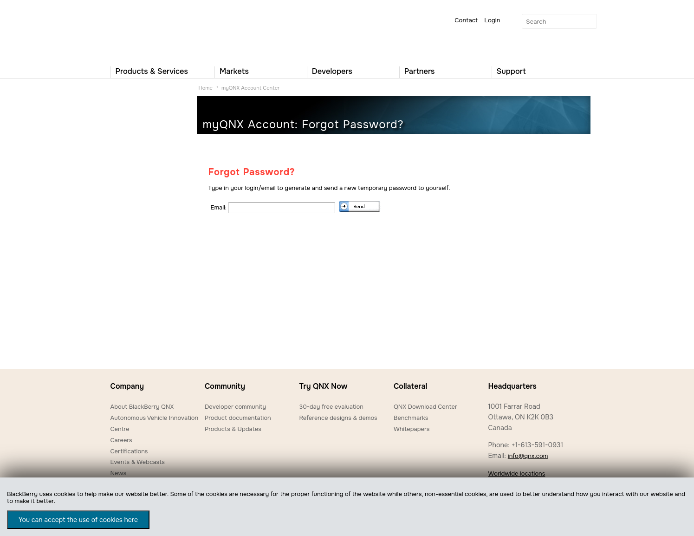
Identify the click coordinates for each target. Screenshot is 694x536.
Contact (466, 20)
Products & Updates (233, 429)
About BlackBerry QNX (142, 407)
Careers (121, 440)
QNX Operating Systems (138, 30)
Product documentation (238, 418)
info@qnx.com (528, 456)
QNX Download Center (425, 407)
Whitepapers (411, 429)
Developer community (235, 407)
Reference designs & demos (338, 418)
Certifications (129, 451)
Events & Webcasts (137, 462)
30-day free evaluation (331, 407)
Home (206, 88)
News (118, 473)
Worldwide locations (516, 473)
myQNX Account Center (250, 88)
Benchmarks (411, 418)
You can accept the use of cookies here (78, 520)
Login (492, 20)
